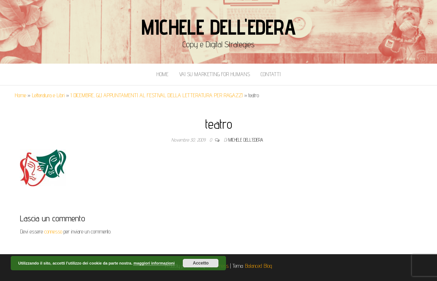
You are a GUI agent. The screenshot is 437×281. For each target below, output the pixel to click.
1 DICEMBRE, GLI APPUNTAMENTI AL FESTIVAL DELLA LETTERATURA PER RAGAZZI (156, 95)
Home (162, 74)
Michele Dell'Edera (218, 27)
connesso (53, 231)
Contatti (271, 74)
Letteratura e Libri (48, 95)
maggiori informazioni (154, 263)
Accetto (200, 263)
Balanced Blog (258, 265)
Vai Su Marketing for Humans (214, 74)
